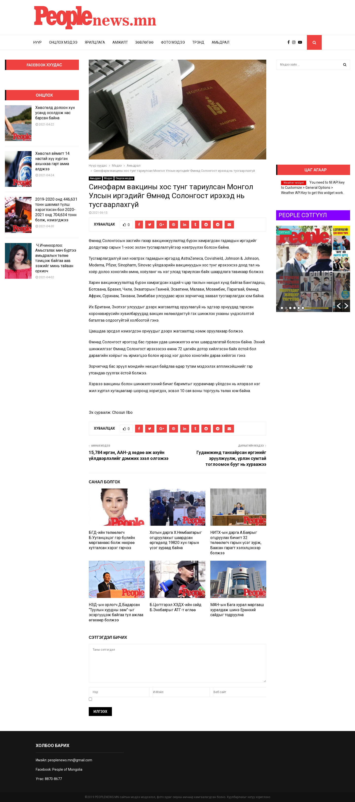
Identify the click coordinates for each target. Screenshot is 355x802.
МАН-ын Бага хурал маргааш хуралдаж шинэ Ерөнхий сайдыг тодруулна (237, 609)
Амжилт (120, 42)
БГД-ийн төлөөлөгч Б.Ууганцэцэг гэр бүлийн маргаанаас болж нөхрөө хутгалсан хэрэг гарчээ (112, 540)
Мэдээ (108, 178)
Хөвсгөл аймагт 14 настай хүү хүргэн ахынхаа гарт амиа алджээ (52, 161)
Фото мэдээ (173, 42)
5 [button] (298, 308)
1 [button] (282, 308)
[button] (338, 306)
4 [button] (294, 308)
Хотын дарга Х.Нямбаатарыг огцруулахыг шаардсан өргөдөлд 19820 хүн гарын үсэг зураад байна (176, 540)
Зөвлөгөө (144, 42)
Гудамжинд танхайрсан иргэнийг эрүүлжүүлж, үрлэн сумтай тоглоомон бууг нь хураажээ (231, 458)
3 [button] (290, 308)
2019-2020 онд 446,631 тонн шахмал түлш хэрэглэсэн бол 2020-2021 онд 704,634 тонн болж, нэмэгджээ (56, 209)
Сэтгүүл (284, 232)
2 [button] (286, 308)
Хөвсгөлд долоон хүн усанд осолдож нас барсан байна (55, 112)
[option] (313, 269)
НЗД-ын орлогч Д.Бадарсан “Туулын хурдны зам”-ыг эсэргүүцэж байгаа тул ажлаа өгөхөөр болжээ (116, 612)
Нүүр (37, 42)
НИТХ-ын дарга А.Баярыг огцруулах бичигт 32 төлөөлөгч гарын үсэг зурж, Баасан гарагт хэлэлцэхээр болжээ (235, 542)
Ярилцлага (95, 42)
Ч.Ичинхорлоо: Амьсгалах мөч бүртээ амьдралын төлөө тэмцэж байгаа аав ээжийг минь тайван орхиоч (55, 258)
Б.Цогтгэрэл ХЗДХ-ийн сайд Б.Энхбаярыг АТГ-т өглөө (175, 607)
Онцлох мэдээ (63, 42)
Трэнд (198, 42)
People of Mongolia (67, 769)
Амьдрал (220, 42)
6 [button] (302, 308)
